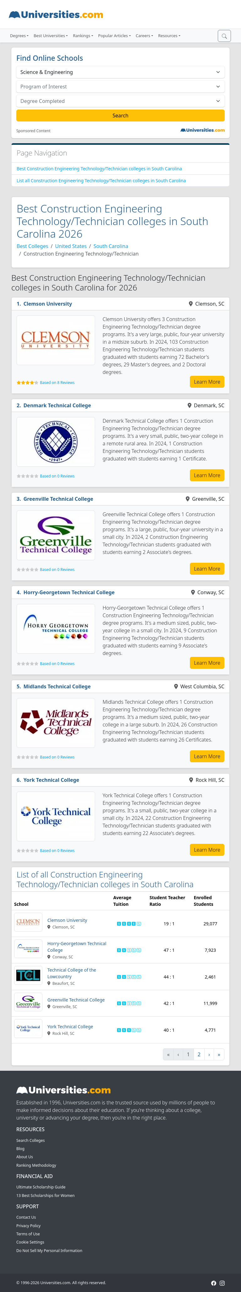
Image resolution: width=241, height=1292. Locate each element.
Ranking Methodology (36, 1165)
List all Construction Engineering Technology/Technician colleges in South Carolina (101, 180)
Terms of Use (28, 1234)
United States (71, 246)
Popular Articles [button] (113, 35)
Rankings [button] (81, 35)
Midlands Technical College (57, 686)
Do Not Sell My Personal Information (49, 1250)
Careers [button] (143, 35)
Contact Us (26, 1217)
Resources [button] (167, 35)
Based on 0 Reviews (57, 476)
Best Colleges (32, 246)
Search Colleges (30, 1140)
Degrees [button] (18, 35)
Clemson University (48, 303)
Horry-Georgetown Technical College (69, 592)
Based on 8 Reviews (57, 382)
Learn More (207, 381)
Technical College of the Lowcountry (71, 973)
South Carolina (111, 246)
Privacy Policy (28, 1225)
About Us (24, 1156)
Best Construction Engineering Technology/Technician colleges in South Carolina (99, 169)
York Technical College (51, 779)
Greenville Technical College (58, 498)
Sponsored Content (33, 131)
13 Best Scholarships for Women (45, 1195)
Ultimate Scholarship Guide (41, 1187)
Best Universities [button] (49, 35)
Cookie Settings (30, 1242)
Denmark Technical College (57, 405)
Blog (20, 1148)
